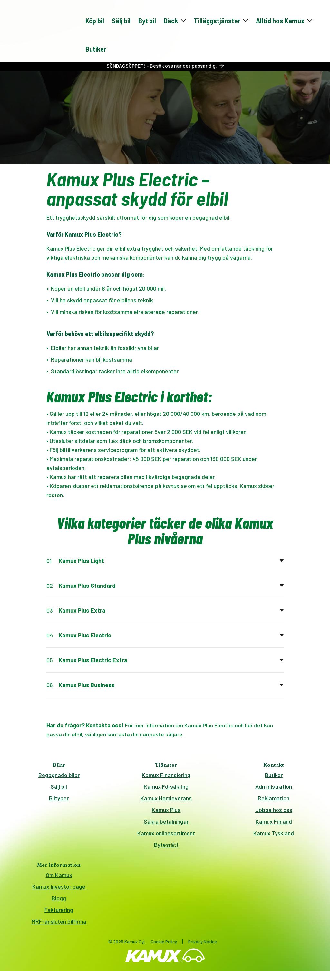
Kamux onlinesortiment (166, 832)
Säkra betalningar (166, 821)
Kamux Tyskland (273, 832)
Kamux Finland (274, 821)
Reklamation (273, 798)
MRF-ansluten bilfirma (59, 921)
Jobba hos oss (273, 809)
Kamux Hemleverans (166, 798)
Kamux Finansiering (166, 774)
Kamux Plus (166, 809)
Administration (273, 786)
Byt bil (147, 21)
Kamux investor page (58, 886)
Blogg (59, 898)
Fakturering (58, 909)
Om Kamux (59, 874)
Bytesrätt (166, 844)
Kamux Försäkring (166, 786)
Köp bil (94, 21)
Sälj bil (121, 21)
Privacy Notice (202, 941)
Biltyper (59, 798)
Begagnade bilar (59, 774)
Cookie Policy (164, 941)
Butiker (95, 49)
